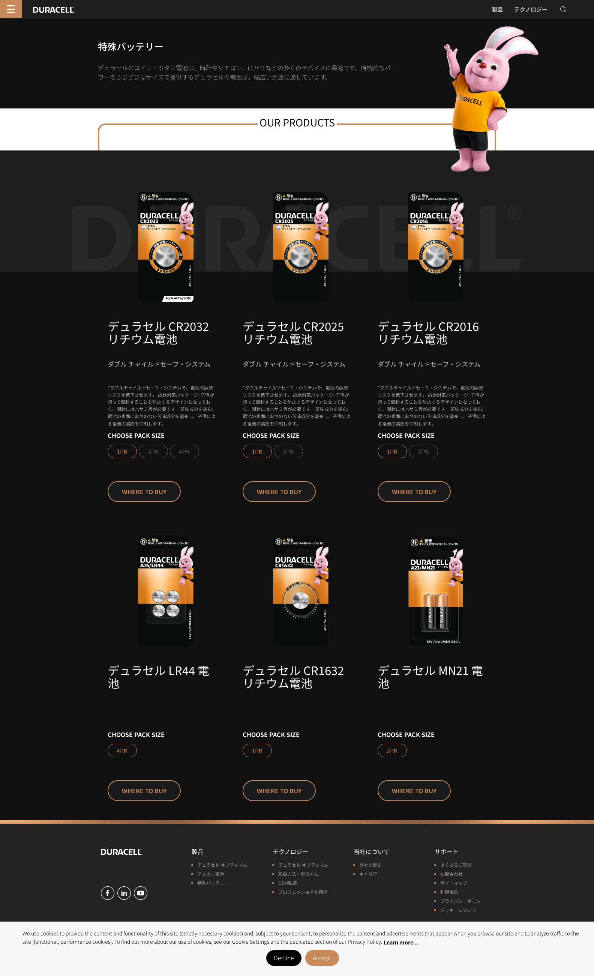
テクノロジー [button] (531, 9)
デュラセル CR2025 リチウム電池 (293, 332)
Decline (284, 957)
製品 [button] (497, 9)
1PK (122, 451)
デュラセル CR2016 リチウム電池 (428, 332)
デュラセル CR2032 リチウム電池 (158, 332)
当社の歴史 (370, 865)
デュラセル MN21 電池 (430, 676)
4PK (184, 451)
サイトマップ (453, 883)
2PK (153, 451)
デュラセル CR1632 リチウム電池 (293, 676)
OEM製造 (287, 883)
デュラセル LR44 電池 (158, 676)
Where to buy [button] (144, 491)
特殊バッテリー (213, 883)
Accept (322, 957)
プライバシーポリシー (462, 901)
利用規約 (449, 892)
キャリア (368, 874)
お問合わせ (451, 874)
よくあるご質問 (456, 865)
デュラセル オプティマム (222, 865)
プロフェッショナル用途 (303, 892)
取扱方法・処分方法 (298, 874)
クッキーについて (458, 910)
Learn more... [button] (401, 942)
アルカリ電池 (210, 874)
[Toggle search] (563, 9)
